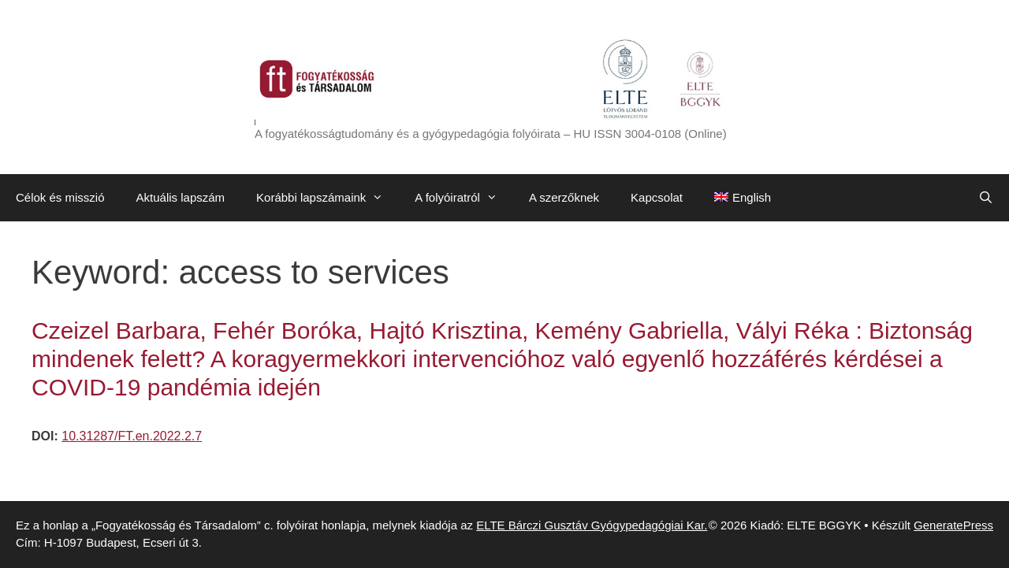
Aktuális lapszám (180, 197)
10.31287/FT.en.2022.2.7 (131, 436)
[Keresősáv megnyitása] (985, 197)
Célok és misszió (60, 197)
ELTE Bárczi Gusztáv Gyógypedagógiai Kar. (591, 525)
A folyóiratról (464, 197)
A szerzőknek (564, 197)
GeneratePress (953, 525)
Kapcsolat (657, 197)
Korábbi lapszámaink (327, 197)
